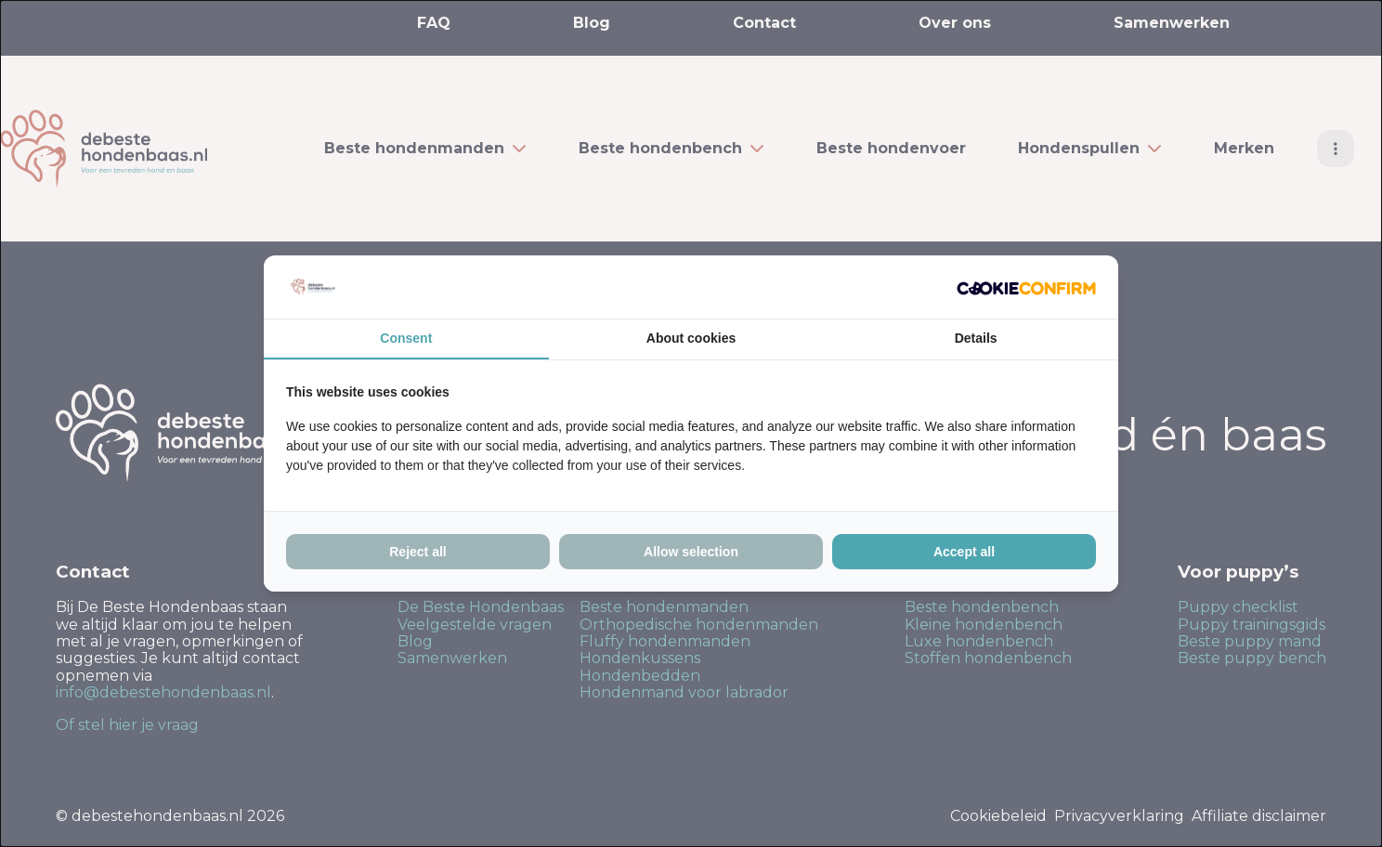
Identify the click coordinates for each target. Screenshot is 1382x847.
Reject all (417, 551)
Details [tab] (976, 338)
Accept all (964, 551)
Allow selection (691, 551)
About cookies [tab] (691, 338)
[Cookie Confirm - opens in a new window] (1026, 287)
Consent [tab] (406, 338)
